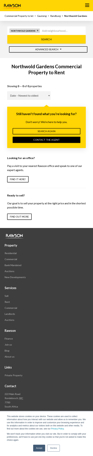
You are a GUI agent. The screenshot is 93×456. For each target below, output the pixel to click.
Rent (7, 301)
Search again (46, 131)
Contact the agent (46, 139)
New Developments (15, 277)
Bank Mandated (13, 265)
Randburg (55, 15)
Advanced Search (48, 49)
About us (10, 356)
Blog (7, 350)
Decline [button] (53, 448)
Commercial (11, 259)
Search (46, 39)
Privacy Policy (57, 429)
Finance (9, 338)
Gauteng (42, 15)
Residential (11, 253)
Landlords (10, 313)
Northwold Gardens (75, 15)
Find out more (19, 216)
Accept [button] (39, 448)
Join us (8, 344)
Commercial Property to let (19, 15)
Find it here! (18, 179)
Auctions (9, 271)
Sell (6, 295)
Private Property (13, 375)
